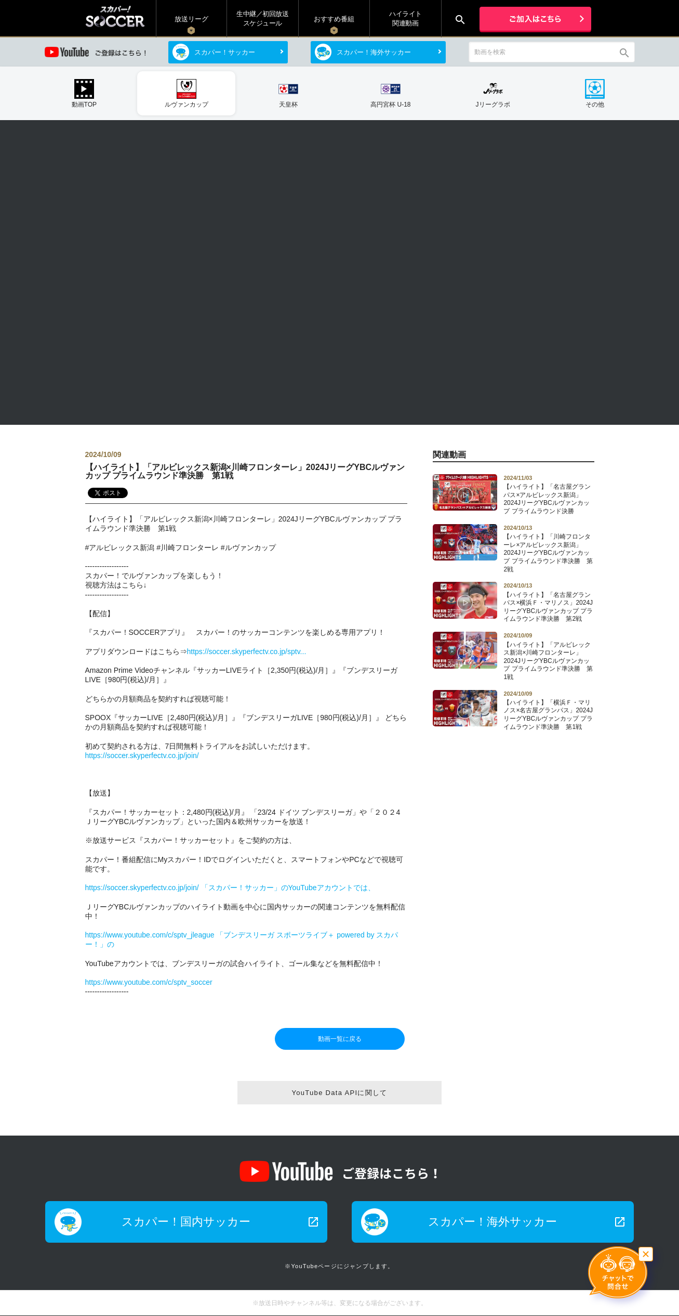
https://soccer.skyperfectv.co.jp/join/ (142, 755)
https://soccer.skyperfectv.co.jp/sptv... (247, 651)
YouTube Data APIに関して (339, 1093)
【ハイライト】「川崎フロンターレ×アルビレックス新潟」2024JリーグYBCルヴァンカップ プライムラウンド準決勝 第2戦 (548, 548)
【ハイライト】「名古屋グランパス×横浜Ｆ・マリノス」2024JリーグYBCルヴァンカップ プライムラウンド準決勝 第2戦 (548, 602)
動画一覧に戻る (340, 1039)
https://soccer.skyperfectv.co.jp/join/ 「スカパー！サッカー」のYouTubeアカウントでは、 (230, 887)
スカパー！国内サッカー (220, 1221)
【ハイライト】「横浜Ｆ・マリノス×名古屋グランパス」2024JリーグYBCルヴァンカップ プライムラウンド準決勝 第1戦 (548, 710)
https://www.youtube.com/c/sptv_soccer (148, 982)
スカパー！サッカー (224, 52)
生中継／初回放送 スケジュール (262, 18)
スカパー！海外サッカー (374, 52)
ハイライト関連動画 (405, 18)
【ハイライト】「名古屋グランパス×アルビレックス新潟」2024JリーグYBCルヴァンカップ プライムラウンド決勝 (548, 494)
